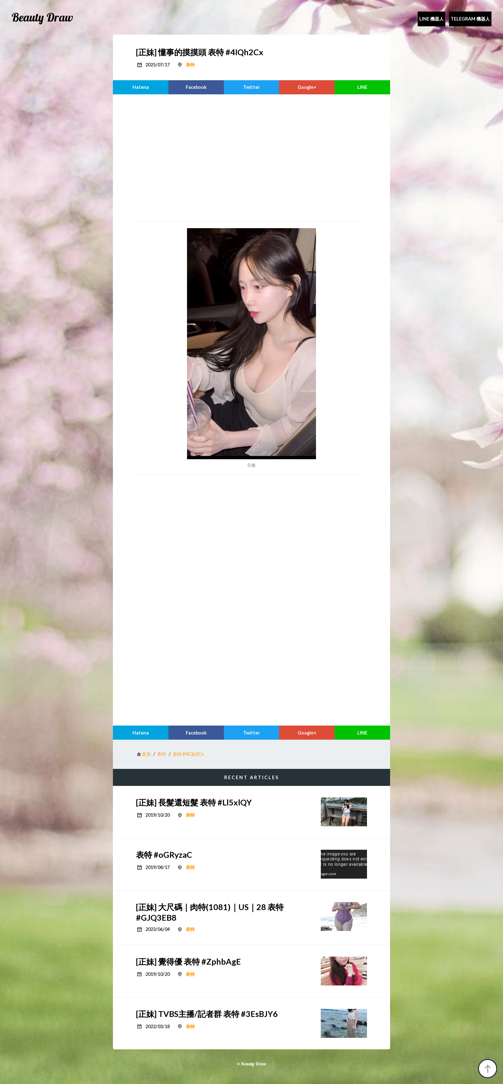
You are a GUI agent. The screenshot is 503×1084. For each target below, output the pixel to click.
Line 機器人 (431, 19)
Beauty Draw (42, 17)
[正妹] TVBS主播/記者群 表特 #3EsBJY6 (207, 1014)
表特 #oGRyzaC (164, 854)
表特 (190, 64)
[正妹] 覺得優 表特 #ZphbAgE (188, 961)
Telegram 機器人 (470, 19)
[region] (251, 157)
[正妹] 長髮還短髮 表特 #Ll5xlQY (194, 802)
